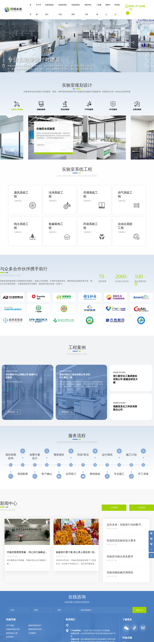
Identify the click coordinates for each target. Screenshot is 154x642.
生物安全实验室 (45, 128)
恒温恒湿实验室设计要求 (121, 540)
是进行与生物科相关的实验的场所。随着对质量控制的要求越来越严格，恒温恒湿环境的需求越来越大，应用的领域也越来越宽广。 (53, 135)
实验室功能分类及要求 (120, 556)
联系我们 (10, 637)
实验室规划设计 (35, 625)
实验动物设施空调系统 (120, 572)
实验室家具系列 (35, 629)
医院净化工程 (12, 633)
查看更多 (13, 412)
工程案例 (32, 633)
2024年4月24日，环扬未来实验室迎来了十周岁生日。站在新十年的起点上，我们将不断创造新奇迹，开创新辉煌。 (76, 563)
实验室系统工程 (13, 629)
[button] (148, 33)
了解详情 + (40, 145)
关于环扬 (10, 625)
